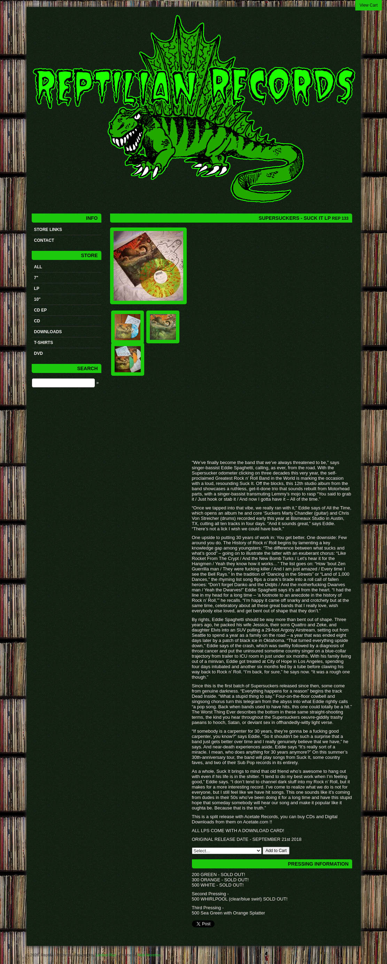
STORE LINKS (48, 229)
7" (36, 277)
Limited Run (106, 955)
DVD (38, 353)
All (38, 266)
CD (37, 321)
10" (37, 299)
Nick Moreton (149, 955)
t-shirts (43, 342)
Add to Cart (276, 850)
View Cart (368, 5)
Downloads (48, 331)
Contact (44, 240)
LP (36, 288)
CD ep (40, 310)
